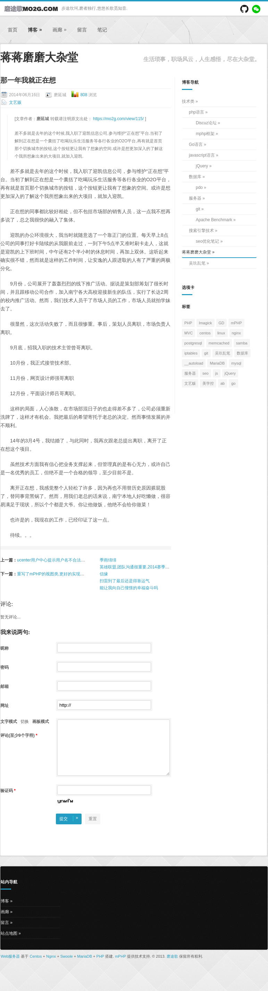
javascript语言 (202, 155)
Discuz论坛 (206, 122)
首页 (12, 30)
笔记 (102, 30)
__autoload (193, 363)
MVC (188, 333)
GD (222, 323)
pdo (199, 187)
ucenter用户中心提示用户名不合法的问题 (55, 560)
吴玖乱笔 (197, 263)
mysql (236, 363)
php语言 (196, 112)
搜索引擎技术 (201, 230)
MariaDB (217, 363)
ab (222, 383)
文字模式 (8, 721)
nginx (236, 333)
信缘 (104, 574)
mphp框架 (205, 133)
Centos (36, 967)
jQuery (202, 166)
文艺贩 (15, 102)
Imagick (205, 323)
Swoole (66, 967)
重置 (93, 829)
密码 (5, 667)
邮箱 (5, 686)
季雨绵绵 (108, 560)
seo (205, 373)
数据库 (195, 176)
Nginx (51, 967)
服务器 (195, 198)
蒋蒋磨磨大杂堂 (196, 252)
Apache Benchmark (214, 219)
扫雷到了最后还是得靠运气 (125, 580)
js (216, 373)
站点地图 (9, 943)
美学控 (208, 383)
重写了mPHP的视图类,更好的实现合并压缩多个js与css (68, 574)
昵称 (5, 648)
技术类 (188, 101)
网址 (5, 705)
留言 (82, 30)
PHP (188, 323)
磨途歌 (172, 967)
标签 (186, 306)
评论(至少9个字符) (18, 735)
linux (221, 333)
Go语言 (196, 144)
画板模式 (40, 721)
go (233, 383)
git (198, 209)
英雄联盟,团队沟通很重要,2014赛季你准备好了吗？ (147, 567)
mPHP (236, 323)
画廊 (59, 30)
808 (83, 94)
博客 (35, 30)
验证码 (8, 801)
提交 (68, 829)
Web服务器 (10, 967)
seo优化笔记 (207, 241)
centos (204, 333)
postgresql (193, 343)
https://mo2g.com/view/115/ (119, 118)
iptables (191, 353)
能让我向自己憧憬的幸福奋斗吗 (129, 587)
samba (242, 343)
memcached (219, 343)
